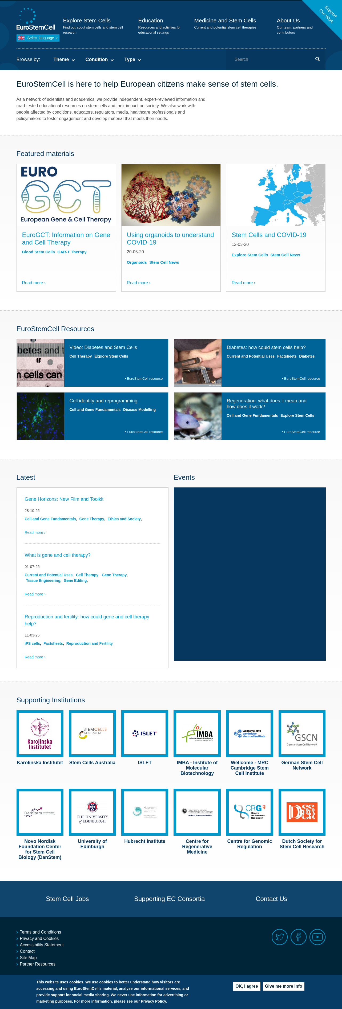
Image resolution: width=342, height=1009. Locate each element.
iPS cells (32, 643)
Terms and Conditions (40, 932)
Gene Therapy (91, 519)
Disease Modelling (139, 409)
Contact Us (271, 898)
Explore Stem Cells (87, 20)
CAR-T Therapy (71, 252)
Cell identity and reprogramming (104, 400)
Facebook (299, 937)
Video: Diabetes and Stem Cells (103, 347)
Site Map (28, 957)
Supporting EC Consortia (169, 898)
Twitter (280, 937)
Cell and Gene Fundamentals (95, 409)
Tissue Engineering (43, 580)
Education (150, 20)
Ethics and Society (124, 519)
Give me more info (283, 988)
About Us (288, 20)
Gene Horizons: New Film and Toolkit (64, 499)
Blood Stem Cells (38, 252)
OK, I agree (246, 988)
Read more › (34, 283)
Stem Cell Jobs (67, 898)
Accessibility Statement (42, 945)
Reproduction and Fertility (89, 643)
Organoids (137, 262)
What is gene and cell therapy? (58, 555)
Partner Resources (37, 964)
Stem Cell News (164, 262)
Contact (27, 951)
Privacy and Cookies (39, 938)
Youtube (317, 937)
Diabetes (307, 356)
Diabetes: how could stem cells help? (266, 347)
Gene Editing (75, 580)
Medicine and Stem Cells (225, 20)
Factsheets (287, 356)
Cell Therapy (81, 356)
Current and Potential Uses (251, 356)
